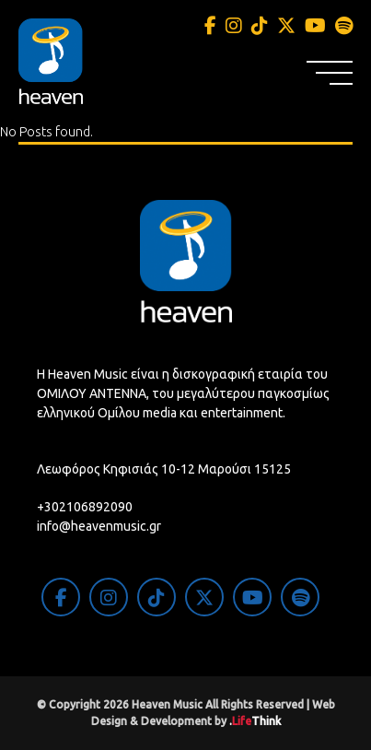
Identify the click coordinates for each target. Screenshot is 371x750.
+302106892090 (85, 506)
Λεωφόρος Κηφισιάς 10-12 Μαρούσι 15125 (164, 469)
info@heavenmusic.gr (99, 526)
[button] (330, 73)
